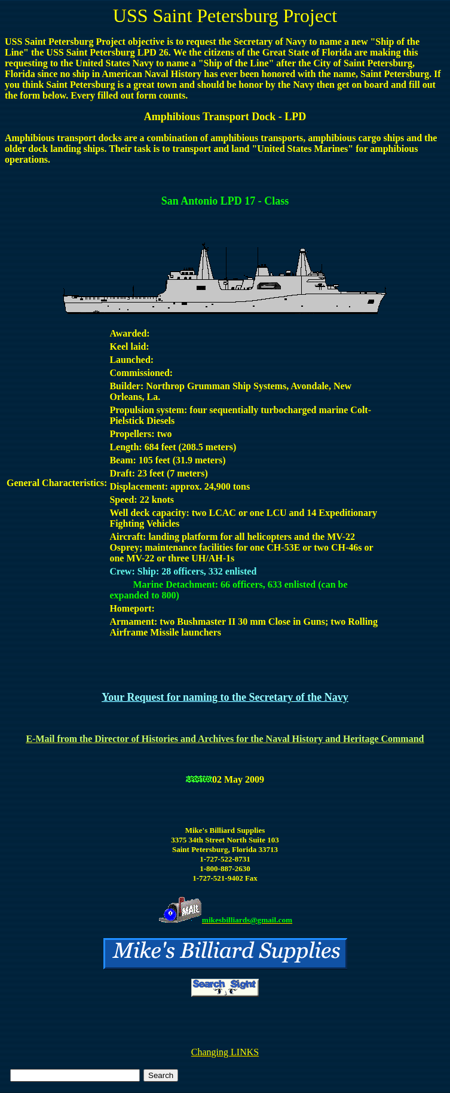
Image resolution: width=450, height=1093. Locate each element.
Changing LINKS (225, 1052)
